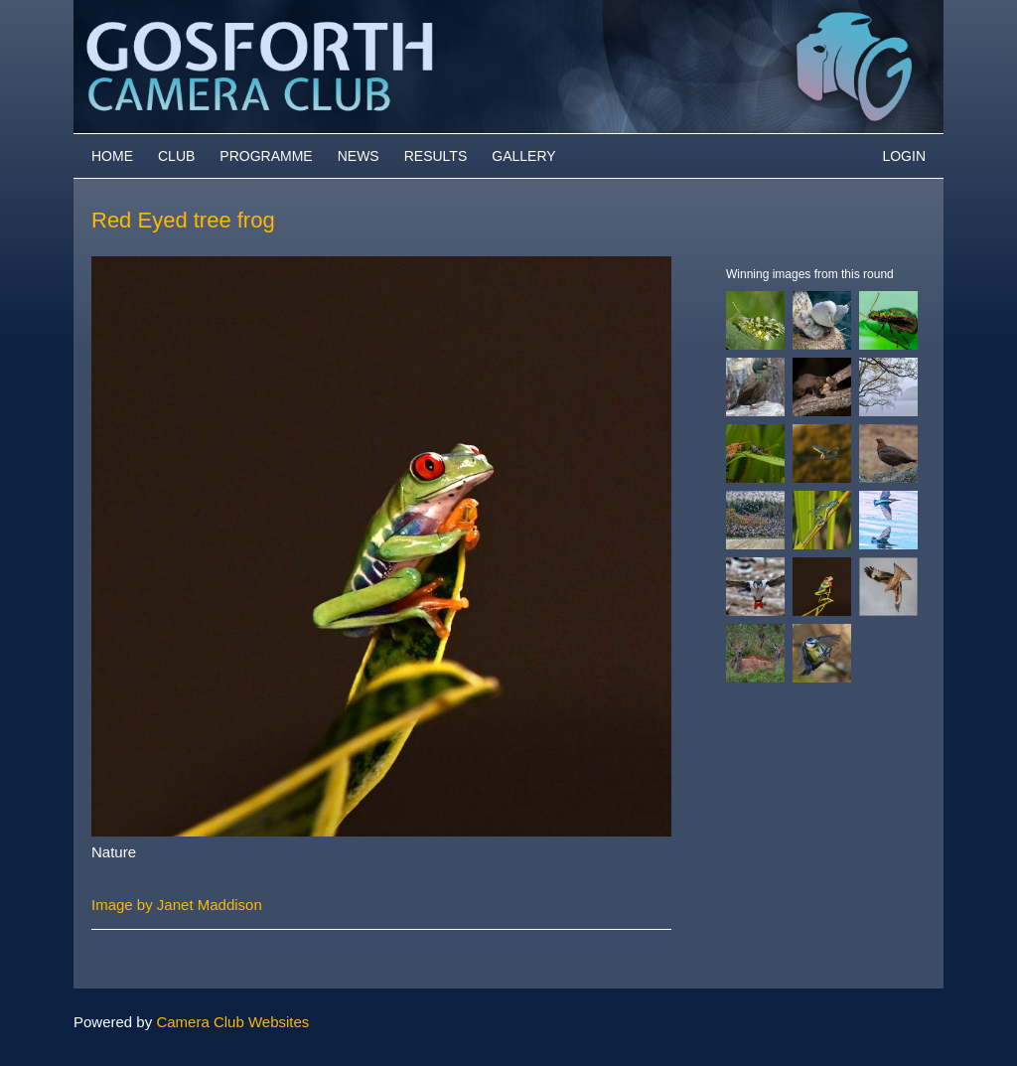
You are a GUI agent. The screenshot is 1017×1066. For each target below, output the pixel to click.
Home (112, 156)
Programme (265, 156)
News (358, 156)
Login (904, 156)
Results (436, 156)
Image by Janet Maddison (176, 904)
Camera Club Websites (232, 1021)
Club (176, 156)
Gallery (523, 156)
